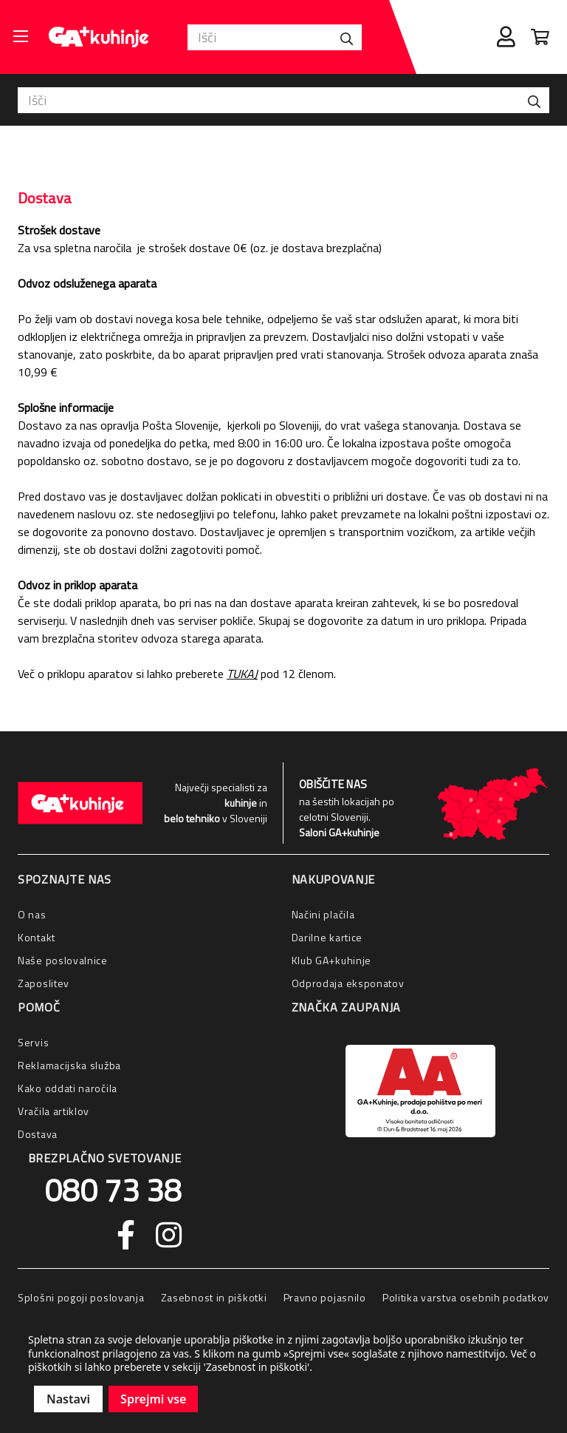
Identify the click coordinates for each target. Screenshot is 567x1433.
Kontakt (36, 937)
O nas (32, 914)
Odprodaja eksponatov (348, 983)
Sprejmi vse (153, 1399)
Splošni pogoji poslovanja (81, 1297)
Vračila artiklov (53, 1111)
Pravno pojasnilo (325, 1297)
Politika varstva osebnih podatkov (465, 1297)
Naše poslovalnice (63, 960)
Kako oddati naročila (67, 1088)
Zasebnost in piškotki (214, 1297)
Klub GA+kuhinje (332, 960)
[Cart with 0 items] (540, 37)
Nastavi (68, 1399)
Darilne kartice (327, 937)
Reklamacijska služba (69, 1065)
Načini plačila (323, 914)
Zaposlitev (43, 983)
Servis (33, 1042)
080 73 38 (113, 1189)
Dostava (38, 1134)
